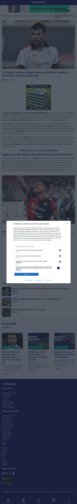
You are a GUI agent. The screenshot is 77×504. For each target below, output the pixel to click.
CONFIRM (26, 274)
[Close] (67, 224)
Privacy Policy (47, 280)
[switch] (59, 250)
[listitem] (38, 246)
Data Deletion (29, 280)
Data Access (38, 280)
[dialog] (38, 252)
